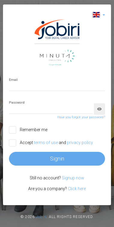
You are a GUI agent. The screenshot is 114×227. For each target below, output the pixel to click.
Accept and (56, 142)
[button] (99, 14)
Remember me (33, 129)
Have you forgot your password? (81, 117)
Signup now (73, 177)
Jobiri (41, 217)
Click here (77, 188)
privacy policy (80, 142)
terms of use (46, 142)
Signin (57, 158)
